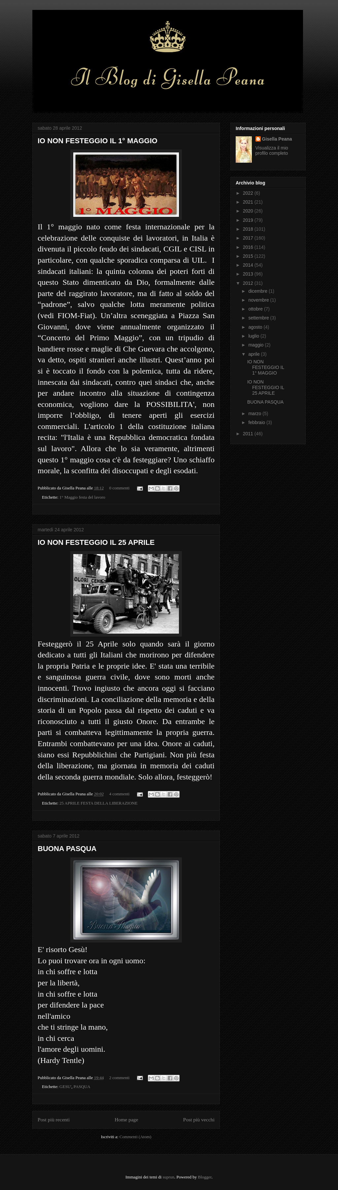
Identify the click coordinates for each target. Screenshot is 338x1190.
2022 (248, 193)
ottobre (256, 309)
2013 (248, 274)
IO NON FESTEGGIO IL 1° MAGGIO (97, 141)
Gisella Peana (277, 139)
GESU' (65, 1086)
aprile (254, 354)
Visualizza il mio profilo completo (271, 150)
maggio (256, 344)
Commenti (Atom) (135, 1136)
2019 (248, 220)
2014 (248, 265)
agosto (255, 327)
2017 (248, 238)
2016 (248, 247)
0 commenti (119, 487)
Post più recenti (54, 1119)
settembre (259, 317)
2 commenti (119, 1077)
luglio (254, 336)
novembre (259, 300)
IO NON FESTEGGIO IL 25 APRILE (96, 542)
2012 (248, 283)
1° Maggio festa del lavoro (82, 497)
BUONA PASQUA (67, 848)
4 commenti (119, 793)
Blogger (205, 1176)
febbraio (257, 422)
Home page (126, 1119)
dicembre (258, 291)
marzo (255, 413)
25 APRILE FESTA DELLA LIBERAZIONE (98, 803)
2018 (248, 229)
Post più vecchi (199, 1119)
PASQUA (82, 1086)
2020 (248, 211)
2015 (248, 256)
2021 (248, 202)
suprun (168, 1176)
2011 (248, 433)
